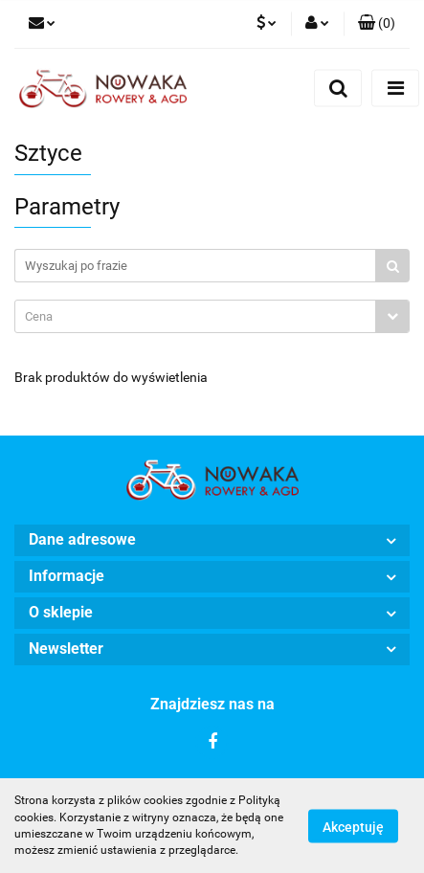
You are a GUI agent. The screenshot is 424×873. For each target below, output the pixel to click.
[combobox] (212, 316)
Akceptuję (353, 826)
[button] (377, 24)
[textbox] (195, 316)
